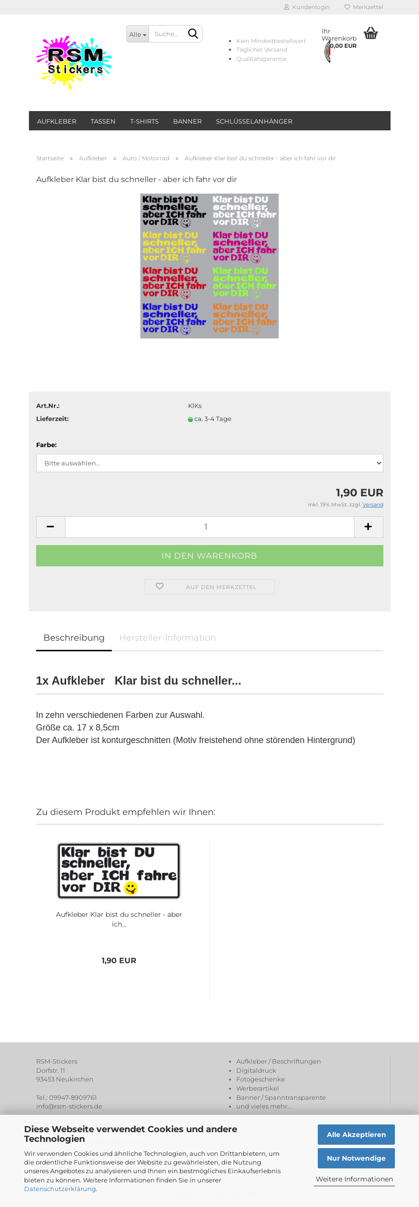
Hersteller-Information (167, 637)
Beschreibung (74, 637)
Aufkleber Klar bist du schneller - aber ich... (119, 919)
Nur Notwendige (356, 1158)
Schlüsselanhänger (254, 121)
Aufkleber (56, 121)
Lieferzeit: (52, 418)
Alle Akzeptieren (356, 1134)
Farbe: (46, 445)
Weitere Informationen (354, 1179)
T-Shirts (144, 121)
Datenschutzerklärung (60, 1189)
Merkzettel (363, 7)
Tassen (103, 121)
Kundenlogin (307, 7)
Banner (187, 121)
